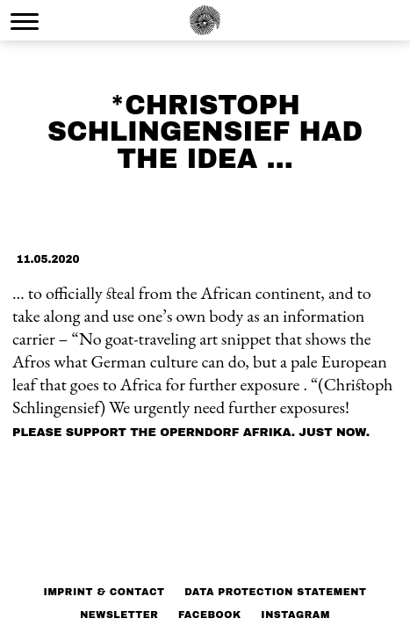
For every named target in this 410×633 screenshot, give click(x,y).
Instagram (295, 614)
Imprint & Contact (104, 591)
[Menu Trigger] (24, 21)
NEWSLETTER (119, 614)
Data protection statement (275, 591)
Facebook (209, 614)
